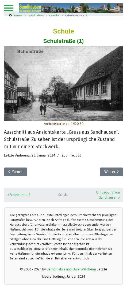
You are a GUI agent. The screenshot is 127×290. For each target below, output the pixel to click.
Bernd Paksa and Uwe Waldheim (71, 269)
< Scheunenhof (18, 195)
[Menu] (8, 8)
